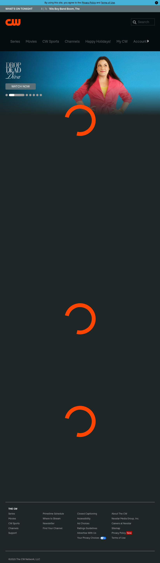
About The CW (119, 513)
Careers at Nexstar (121, 523)
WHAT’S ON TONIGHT (18, 9)
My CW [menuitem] (122, 41)
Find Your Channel (52, 528)
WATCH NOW (20, 86)
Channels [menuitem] (72, 41)
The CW (12, 22)
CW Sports (14, 523)
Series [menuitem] (15, 41)
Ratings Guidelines (87, 528)
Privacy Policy (89, 2)
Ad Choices (83, 523)
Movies (12, 518)
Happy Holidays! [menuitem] (98, 41)
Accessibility (83, 518)
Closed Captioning (87, 513)
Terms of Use (108, 2)
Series (11, 513)
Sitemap (116, 528)
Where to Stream (51, 518)
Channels (13, 528)
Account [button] (141, 41)
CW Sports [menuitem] (50, 41)
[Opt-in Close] (156, 2)
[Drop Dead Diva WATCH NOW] (80, 83)
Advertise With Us (86, 532)
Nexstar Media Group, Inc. (125, 518)
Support (12, 532)
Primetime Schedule (53, 513)
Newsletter (48, 523)
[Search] (143, 22)
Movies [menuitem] (31, 41)
